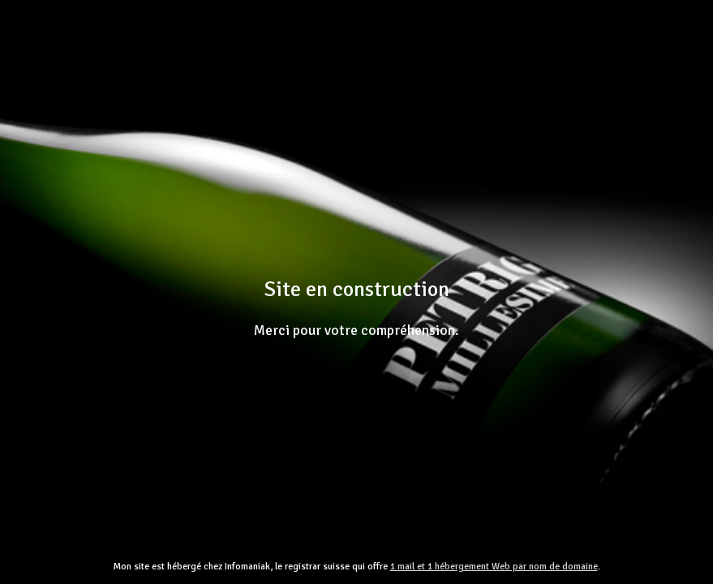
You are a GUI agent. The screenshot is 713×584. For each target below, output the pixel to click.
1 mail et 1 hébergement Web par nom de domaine (494, 566)
